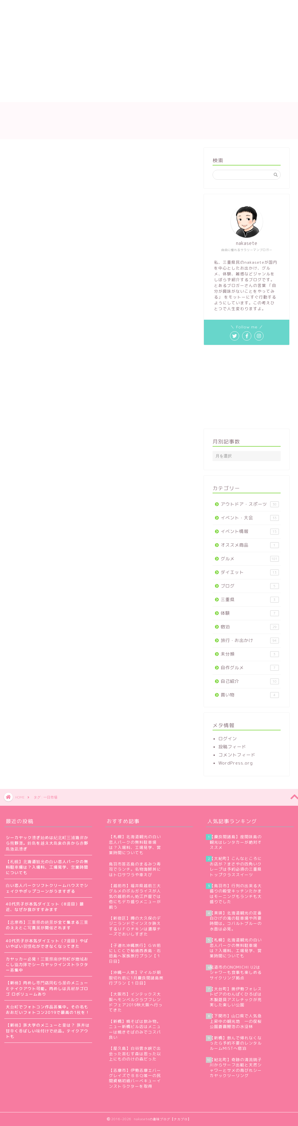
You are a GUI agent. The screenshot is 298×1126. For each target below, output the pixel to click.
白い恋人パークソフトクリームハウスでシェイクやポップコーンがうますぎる (47, 888)
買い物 (250, 695)
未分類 (250, 654)
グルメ (250, 559)
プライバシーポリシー (199, 7)
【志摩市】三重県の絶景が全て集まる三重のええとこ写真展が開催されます (47, 924)
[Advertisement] (124, 58)
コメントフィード (236, 755)
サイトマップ (110, 7)
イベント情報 (250, 531)
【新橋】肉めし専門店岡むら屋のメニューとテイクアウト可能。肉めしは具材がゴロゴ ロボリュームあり (47, 988)
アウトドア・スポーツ (250, 504)
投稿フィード (232, 747)
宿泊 (250, 627)
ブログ (250, 586)
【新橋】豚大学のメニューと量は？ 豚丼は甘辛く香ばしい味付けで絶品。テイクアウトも (48, 1030)
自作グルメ (250, 668)
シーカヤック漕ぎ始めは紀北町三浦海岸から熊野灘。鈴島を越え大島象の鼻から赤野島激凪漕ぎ (47, 843)
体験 (250, 613)
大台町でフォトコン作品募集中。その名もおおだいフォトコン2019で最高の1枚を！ (48, 1009)
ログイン (227, 739)
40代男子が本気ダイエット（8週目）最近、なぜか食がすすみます (45, 906)
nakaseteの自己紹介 (61, 7)
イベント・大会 (250, 518)
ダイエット (250, 572)
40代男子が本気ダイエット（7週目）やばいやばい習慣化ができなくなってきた (47, 943)
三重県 (250, 599)
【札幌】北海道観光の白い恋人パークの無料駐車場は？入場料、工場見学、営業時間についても (47, 867)
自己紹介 (250, 681)
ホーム (19, 7)
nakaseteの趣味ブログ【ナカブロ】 (149, 120)
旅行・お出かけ (250, 640)
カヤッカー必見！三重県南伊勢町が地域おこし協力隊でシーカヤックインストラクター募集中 (47, 964)
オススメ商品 (250, 545)
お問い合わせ (150, 7)
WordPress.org (235, 763)
